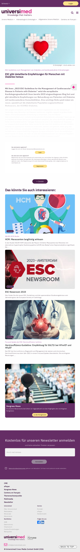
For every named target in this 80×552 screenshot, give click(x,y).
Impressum (8, 527)
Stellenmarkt (41, 514)
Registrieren (40, 166)
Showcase (7, 514)
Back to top (68, 547)
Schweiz (5, 3)
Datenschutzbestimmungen (17, 468)
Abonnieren (8, 516)
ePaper (39, 511)
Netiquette (8, 532)
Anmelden (39, 462)
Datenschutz (8, 524)
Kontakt (40, 509)
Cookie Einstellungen (11, 529)
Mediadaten (8, 511)
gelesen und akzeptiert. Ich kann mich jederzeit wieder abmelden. (38, 468)
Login (71, 3)
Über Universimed (10, 509)
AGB (5, 522)
